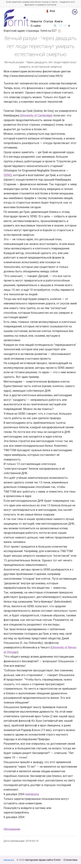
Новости (36, 21)
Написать (9, 860)
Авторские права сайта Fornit (43, 859)
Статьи (48, 21)
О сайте (36, 26)
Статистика (70, 859)
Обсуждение (12, 829)
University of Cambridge (36, 115)
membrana (32, 794)
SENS (7, 175)
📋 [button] (59, 30)
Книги (59, 21)
